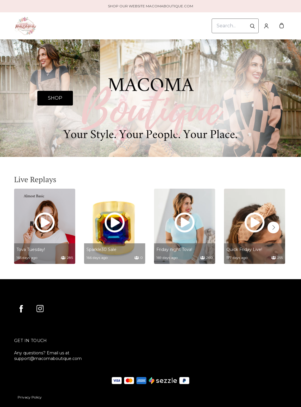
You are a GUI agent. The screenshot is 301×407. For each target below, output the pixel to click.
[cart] (281, 26)
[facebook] (21, 309)
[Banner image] (150, 98)
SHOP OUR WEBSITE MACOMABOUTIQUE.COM (150, 6)
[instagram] (40, 309)
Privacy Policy (30, 397)
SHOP (55, 98)
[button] (273, 227)
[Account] (266, 26)
